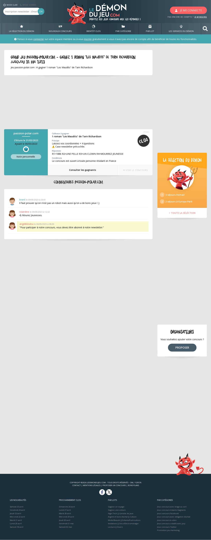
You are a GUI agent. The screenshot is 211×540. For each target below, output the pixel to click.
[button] (205, 28)
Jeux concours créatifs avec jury (171, 523)
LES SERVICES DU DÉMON (181, 29)
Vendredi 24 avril (17, 510)
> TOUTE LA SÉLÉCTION (182, 213)
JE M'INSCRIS (200, 17)
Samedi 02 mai (65, 527)
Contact (76, 485)
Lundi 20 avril (16, 523)
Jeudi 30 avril (64, 520)
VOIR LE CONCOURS (135, 170)
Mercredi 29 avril (66, 517)
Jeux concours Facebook (168, 513)
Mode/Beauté (114, 520)
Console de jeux (126, 513)
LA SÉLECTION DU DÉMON (21, 29)
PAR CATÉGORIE (123, 29)
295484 (146, 132)
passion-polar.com (26, 133)
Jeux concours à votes (166, 520)
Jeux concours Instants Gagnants (171, 510)
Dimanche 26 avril (67, 507)
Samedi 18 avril (16, 527)
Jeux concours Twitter (167, 527)
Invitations (112, 523)
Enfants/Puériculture (131, 520)
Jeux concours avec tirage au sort (171, 507)
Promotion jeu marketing (168, 530)
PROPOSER (182, 348)
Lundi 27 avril (65, 510)
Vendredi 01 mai (66, 523)
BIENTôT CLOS (94, 29)
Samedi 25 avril (16, 507)
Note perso (26, 156)
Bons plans (133, 485)
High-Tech (112, 513)
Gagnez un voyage (116, 507)
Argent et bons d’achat (118, 517)
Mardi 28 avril (65, 513)
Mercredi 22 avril (17, 517)
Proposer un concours (114, 485)
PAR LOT (150, 29)
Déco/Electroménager (129, 523)
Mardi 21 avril (16, 520)
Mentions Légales (91, 485)
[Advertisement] (74, 102)
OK (41, 11)
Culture (133, 517)
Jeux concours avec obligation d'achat (173, 517)
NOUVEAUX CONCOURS (60, 29)
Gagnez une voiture (117, 510)
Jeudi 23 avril (15, 513)
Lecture (111, 527)
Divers (120, 527)
